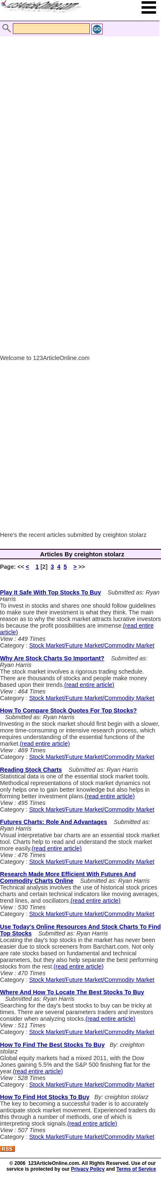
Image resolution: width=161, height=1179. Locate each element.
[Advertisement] (78, 108)
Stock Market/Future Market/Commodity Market (91, 645)
